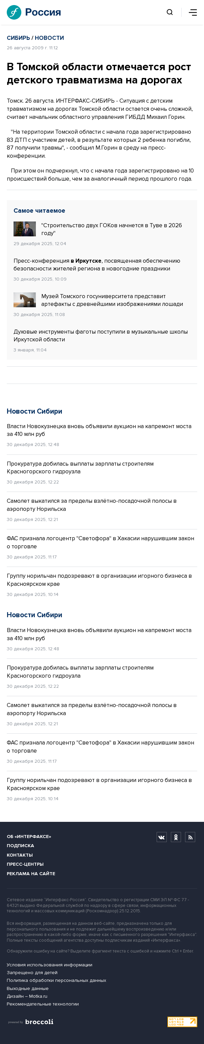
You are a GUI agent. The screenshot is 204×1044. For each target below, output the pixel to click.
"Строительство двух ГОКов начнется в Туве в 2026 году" (98, 229)
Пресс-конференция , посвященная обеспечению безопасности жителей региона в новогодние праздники (97, 264)
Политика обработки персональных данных (56, 980)
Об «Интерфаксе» (29, 836)
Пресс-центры (25, 864)
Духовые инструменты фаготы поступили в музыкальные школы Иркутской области (101, 335)
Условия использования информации (49, 965)
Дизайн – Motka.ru (27, 996)
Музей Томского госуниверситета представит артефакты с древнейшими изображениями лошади (98, 300)
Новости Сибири (34, 411)
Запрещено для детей (32, 972)
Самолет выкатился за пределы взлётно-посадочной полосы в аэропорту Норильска (92, 505)
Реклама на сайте (31, 874)
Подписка (20, 846)
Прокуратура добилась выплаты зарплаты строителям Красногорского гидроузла (80, 467)
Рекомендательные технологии (43, 1004)
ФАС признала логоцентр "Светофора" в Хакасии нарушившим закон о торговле (100, 542)
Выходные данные (28, 988)
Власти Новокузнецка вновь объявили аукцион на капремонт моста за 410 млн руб (99, 430)
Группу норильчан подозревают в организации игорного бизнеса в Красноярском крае (99, 580)
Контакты (20, 855)
